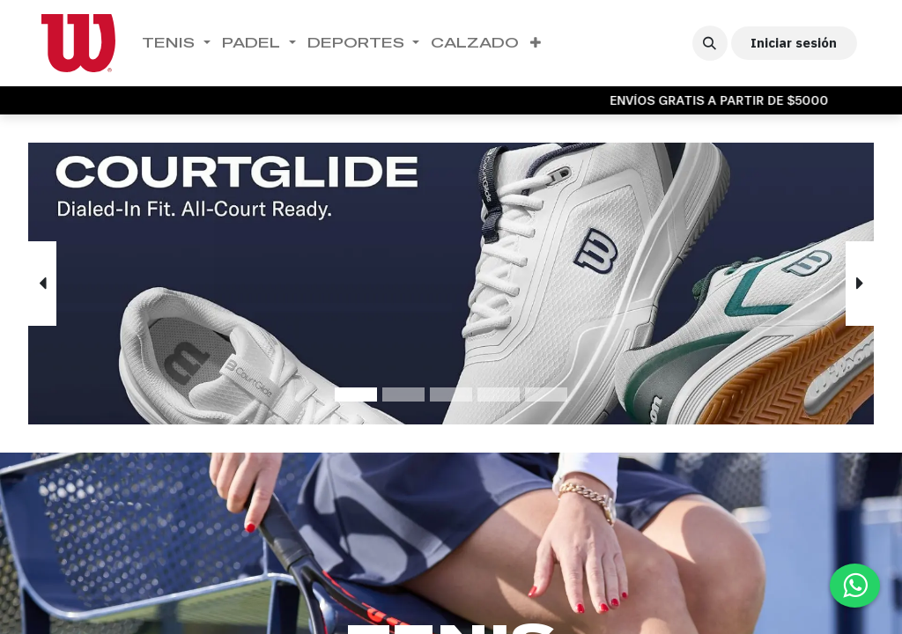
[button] (710, 43)
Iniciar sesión (793, 42)
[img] (62, 283)
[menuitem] (177, 43)
